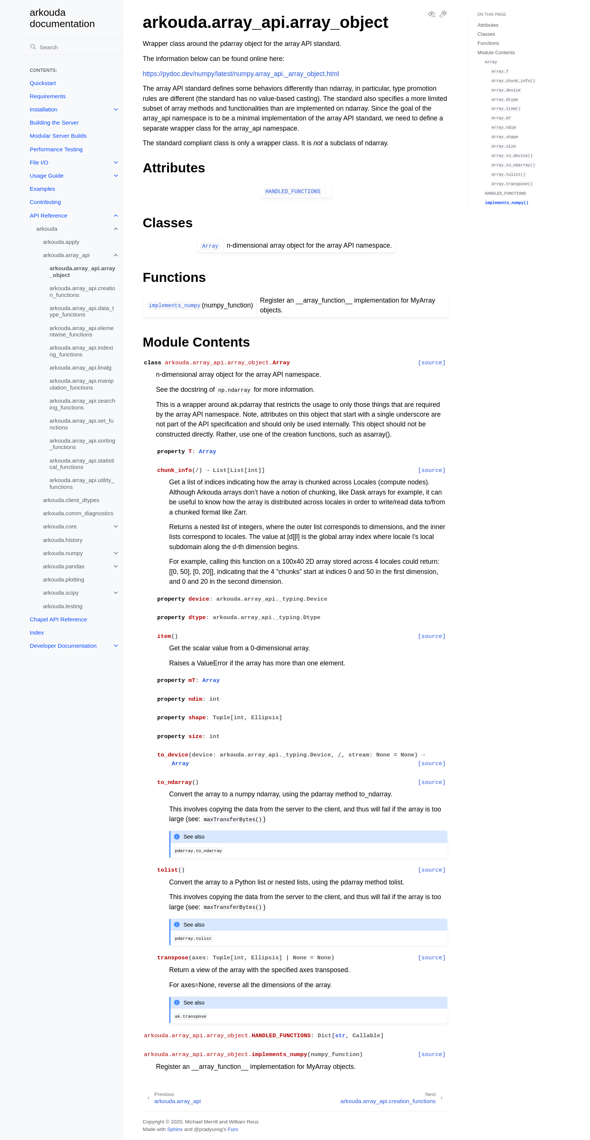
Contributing (45, 202)
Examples (42, 189)
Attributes (488, 25)
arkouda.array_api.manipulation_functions (82, 384)
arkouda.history (62, 540)
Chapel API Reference (58, 619)
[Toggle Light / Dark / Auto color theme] (443, 15)
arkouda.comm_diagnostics (78, 513)
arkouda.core (60, 526)
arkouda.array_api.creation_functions (83, 291)
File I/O (39, 162)
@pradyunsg (208, 1129)
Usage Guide (47, 175)
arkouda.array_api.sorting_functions (83, 444)
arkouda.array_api (66, 255)
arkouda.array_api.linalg (80, 367)
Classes (486, 34)
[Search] (72, 47)
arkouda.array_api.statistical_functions (82, 463)
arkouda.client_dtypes (71, 500)
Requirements (48, 96)
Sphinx (174, 1129)
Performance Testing (56, 149)
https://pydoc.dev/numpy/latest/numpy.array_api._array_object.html (241, 74)
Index (37, 632)
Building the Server (54, 122)
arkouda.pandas (63, 566)
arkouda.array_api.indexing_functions (81, 351)
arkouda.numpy (63, 553)
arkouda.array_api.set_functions (82, 424)
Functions (488, 43)
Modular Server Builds (58, 135)
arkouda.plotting (63, 579)
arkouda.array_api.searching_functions (83, 404)
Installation (44, 109)
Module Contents (496, 52)
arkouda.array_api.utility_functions (82, 483)
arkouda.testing (62, 606)
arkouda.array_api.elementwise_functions (82, 331)
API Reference (48, 215)
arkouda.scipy (61, 592)
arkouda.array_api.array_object (83, 271)
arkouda (47, 228)
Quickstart (43, 83)
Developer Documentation (63, 645)
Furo (233, 1129)
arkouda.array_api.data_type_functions (82, 311)
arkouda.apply (61, 242)
